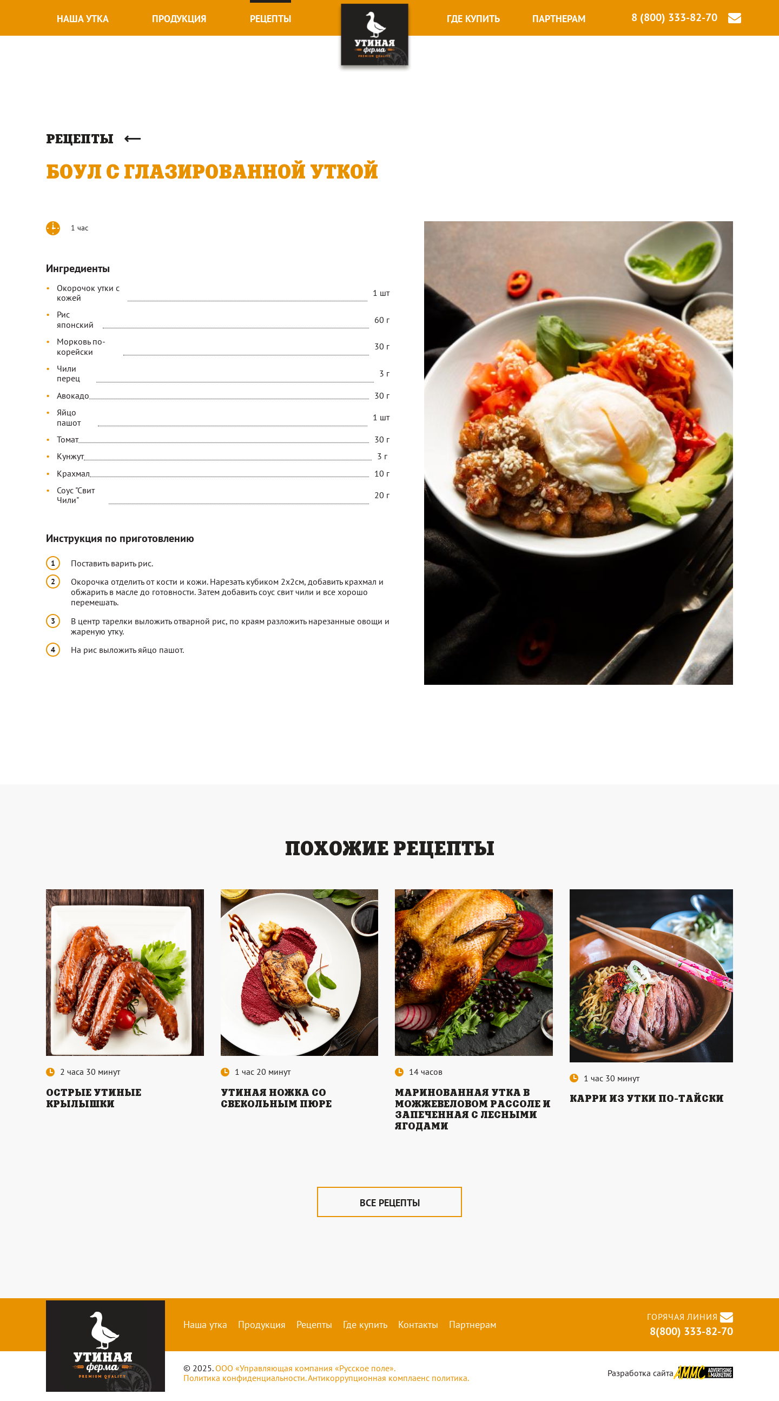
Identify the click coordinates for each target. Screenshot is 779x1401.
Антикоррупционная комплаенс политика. (388, 1384)
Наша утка (83, 18)
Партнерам (558, 18)
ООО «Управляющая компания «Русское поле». (305, 1374)
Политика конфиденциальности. (244, 1384)
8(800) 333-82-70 (690, 1338)
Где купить (473, 18)
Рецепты (270, 18)
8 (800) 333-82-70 (674, 17)
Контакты (418, 1330)
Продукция (179, 18)
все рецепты (390, 1208)
